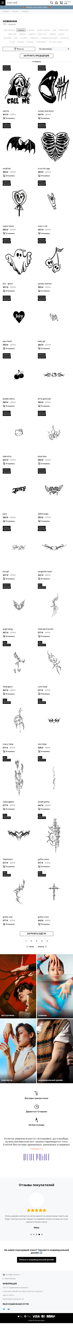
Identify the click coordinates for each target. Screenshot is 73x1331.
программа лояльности (13, 1299)
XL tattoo (24, 38)
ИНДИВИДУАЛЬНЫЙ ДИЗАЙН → (51, 1080)
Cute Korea (64, 38)
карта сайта (8, 1295)
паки (54, 30)
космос (61, 34)
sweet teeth (8, 226)
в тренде (30, 30)
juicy (5, 514)
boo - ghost (8, 284)
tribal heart (8, 859)
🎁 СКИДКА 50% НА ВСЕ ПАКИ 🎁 (36, 7)
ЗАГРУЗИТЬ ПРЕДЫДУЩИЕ (36, 56)
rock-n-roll (42, 226)
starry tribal (8, 744)
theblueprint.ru (36, 1149)
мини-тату (42, 34)
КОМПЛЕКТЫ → (7, 1080)
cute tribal (42, 687)
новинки (21, 30)
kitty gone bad (44, 399)
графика (52, 34)
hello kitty (7, 456)
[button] (31, 1234)
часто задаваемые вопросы (15, 1287)
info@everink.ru (13, 1275)
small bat (7, 168)
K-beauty (30, 42)
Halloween (34, 38)
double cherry (9, 399)
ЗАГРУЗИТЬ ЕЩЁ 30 (36, 934)
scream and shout (46, 111)
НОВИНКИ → (43, 1015)
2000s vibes (64, 30)
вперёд (42, 947)
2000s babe (43, 514)
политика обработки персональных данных (23, 1291)
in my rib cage (44, 168)
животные (12, 34)
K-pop (12, 42)
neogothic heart (45, 571)
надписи (32, 34)
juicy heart (7, 341)
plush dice (42, 456)
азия (16, 38)
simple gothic (44, 802)
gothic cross (43, 917)
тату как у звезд (55, 42)
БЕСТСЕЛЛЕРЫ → (8, 1015)
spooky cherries (45, 284)
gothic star (8, 917)
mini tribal (42, 744)
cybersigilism (8, 802)
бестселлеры (9, 30)
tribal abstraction (45, 629)
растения (7, 38)
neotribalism (41, 42)
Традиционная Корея (49, 38)
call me (6, 111)
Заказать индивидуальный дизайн (36, 1260)
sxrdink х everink (43, 30)
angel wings (8, 629)
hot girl (6, 571)
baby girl (41, 341)
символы (22, 34)
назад (30, 947)
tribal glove (8, 687)
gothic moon (43, 859)
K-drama (20, 42)
